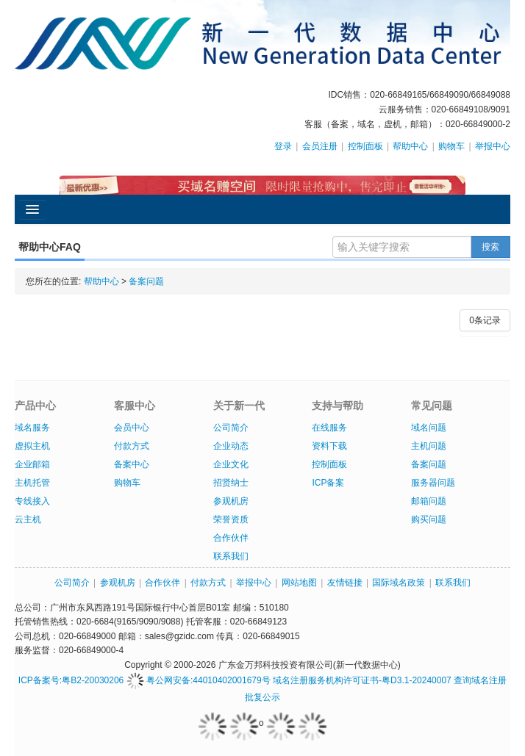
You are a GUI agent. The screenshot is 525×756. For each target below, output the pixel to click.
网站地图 (299, 582)
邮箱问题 (428, 501)
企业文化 (231, 464)
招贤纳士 (231, 483)
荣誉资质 (231, 519)
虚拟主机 (32, 446)
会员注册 (320, 146)
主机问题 (428, 446)
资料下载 (329, 446)
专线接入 (32, 501)
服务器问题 (433, 483)
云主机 (28, 519)
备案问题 (146, 281)
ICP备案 (328, 483)
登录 (283, 146)
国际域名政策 (398, 582)
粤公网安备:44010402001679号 (198, 680)
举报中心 (492, 146)
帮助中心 (410, 146)
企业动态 (231, 446)
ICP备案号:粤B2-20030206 (71, 680)
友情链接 (344, 582)
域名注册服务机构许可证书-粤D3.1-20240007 (362, 680)
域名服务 (32, 427)
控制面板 (365, 146)
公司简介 (231, 427)
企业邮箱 (32, 464)
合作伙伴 (231, 538)
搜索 (490, 247)
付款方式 (131, 446)
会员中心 (131, 427)
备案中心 (131, 464)
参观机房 (231, 501)
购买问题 (428, 519)
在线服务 (329, 427)
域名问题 (428, 427)
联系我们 (231, 556)
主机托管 (32, 483)
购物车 (451, 146)
